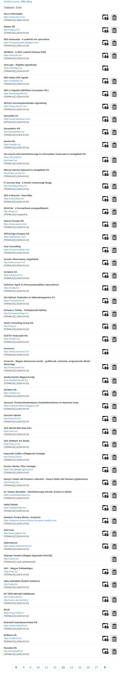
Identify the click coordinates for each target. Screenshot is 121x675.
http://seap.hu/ (11, 211)
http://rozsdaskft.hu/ (13, 651)
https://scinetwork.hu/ (14, 300)
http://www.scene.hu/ (14, 367)
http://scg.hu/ (10, 326)
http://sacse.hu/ (11, 558)
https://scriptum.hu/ (13, 275)
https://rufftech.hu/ (12, 638)
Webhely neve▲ (12, 1)
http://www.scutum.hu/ (14, 262)
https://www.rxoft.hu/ (14, 613)
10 (38, 667)
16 (88, 667)
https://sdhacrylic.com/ (15, 237)
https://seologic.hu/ (13, 68)
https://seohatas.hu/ (13, 80)
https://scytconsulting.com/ (17, 249)
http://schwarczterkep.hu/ (16, 313)
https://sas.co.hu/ (12, 444)
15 (79, 667)
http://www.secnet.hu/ (14, 173)
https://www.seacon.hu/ (15, 224)
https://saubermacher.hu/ (16, 380)
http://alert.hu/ (10, 160)
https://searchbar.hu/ (14, 198)
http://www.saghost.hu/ (15, 533)
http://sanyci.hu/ (11, 482)
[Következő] (105, 667)
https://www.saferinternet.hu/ (18, 546)
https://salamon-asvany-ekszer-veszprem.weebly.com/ (30, 520)
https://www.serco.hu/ (14, 17)
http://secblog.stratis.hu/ (15, 186)
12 (54, 667)
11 (46, 667)
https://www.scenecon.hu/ (16, 351)
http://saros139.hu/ (13, 456)
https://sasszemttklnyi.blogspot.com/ (21, 405)
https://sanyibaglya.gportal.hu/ (18, 469)
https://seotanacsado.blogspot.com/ (21, 42)
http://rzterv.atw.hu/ (13, 597)
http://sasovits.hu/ (12, 418)
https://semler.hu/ (12, 144)
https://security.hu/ (13, 157)
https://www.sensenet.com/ (17, 119)
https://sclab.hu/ (11, 288)
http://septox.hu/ (12, 29)
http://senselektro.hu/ (14, 131)
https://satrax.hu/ (12, 393)
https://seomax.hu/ (13, 55)
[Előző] (16, 667)
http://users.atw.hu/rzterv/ (16, 600)
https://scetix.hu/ (12, 339)
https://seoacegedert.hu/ (15, 93)
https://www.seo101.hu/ (15, 106)
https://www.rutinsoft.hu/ (15, 625)
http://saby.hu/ (10, 584)
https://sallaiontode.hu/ (15, 507)
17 (96, 667)
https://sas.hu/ (10, 431)
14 (71, 667)
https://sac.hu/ (10, 571)
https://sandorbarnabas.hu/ (17, 495)
